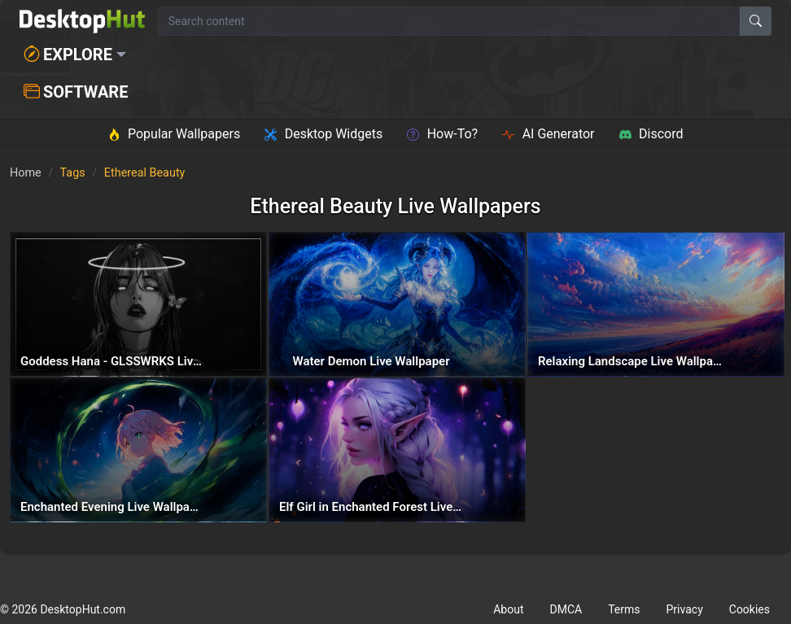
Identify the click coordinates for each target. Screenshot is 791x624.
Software (76, 92)
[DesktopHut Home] (82, 21)
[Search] (755, 21)
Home (26, 173)
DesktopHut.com (82, 609)
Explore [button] (68, 54)
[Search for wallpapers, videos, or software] (449, 21)
